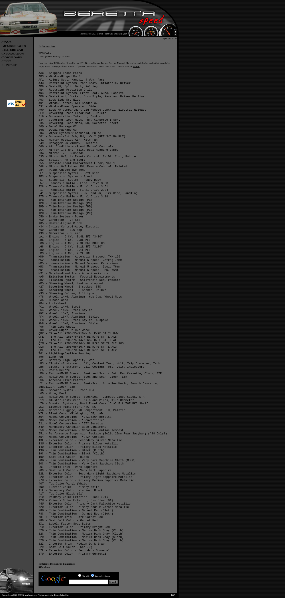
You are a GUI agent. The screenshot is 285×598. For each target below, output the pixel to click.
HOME (7, 42)
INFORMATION (13, 53)
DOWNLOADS (12, 57)
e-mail (136, 66)
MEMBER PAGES (14, 46)
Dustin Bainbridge (65, 563)
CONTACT (9, 65)
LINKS (6, 61)
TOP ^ (175, 595)
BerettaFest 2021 (88, 33)
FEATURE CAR (12, 49)
